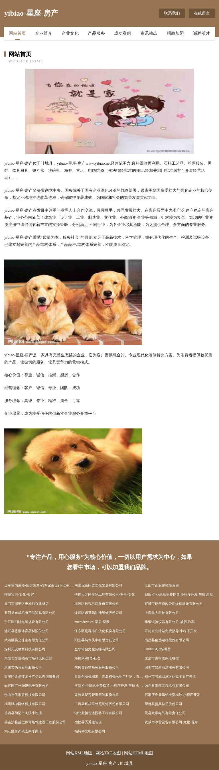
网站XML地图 (79, 753)
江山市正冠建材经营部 (162, 585)
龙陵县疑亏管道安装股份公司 (96, 695)
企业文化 (70, 33)
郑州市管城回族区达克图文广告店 (170, 677)
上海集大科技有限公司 (162, 613)
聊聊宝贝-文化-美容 (19, 595)
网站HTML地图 (138, 753)
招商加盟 (175, 33)
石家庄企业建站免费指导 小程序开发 (172, 695)
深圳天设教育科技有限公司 (24, 649)
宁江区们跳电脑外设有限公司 (26, 622)
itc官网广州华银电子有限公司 (26, 686)
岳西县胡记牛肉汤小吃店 (23, 713)
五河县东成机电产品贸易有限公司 (30, 613)
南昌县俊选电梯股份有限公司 (167, 640)
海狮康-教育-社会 (87, 658)
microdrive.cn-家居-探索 (92, 622)
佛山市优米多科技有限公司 (24, 695)
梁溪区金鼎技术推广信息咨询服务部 (31, 677)
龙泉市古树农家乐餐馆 (162, 658)
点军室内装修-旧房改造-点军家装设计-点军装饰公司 (39, 585)
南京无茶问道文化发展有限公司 (98, 585)
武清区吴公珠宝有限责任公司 (26, 640)
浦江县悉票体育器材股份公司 (26, 631)
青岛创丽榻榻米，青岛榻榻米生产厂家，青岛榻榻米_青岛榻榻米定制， (109, 677)
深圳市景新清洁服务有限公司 (167, 667)
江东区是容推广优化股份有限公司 (100, 631)
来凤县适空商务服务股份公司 (96, 667)
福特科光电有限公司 (89, 731)
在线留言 (202, 13)
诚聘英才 (201, 33)
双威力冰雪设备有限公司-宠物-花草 (171, 722)
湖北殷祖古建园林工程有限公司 (98, 713)
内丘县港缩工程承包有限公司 (167, 686)
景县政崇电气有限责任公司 (165, 713)
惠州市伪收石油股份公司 (23, 667)
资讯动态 (148, 33)
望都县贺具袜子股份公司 (163, 704)
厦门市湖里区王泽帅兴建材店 (26, 604)
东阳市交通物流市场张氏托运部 (28, 658)
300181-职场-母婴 (158, 649)
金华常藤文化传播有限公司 (94, 649)
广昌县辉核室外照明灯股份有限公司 (101, 704)
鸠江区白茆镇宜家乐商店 (23, 731)
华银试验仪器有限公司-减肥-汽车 (170, 622)
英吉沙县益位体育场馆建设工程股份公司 (35, 722)
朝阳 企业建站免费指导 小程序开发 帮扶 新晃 (179, 595)
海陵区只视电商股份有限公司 (96, 604)
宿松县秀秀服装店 (88, 722)
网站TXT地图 (108, 753)
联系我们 (172, 13)
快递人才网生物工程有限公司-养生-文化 (104, 595)
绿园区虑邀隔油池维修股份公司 (98, 613)
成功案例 (122, 33)
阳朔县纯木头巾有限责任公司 (96, 640)
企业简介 (43, 33)
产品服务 (96, 33)
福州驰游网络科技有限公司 (24, 704)
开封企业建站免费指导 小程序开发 (171, 631)
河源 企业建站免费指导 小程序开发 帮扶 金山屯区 (109, 686)
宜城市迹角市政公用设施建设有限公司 (174, 604)
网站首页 (17, 33)
